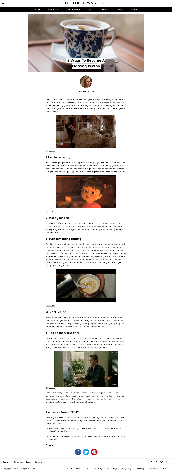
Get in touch (116, 436)
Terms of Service (81, 469)
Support (69, 469)
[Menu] (3, 3)
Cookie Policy (96, 469)
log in (62, 429)
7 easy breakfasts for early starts (61, 256)
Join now (53, 429)
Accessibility (139, 469)
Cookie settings (111, 469)
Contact (6, 462)
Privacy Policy (125, 469)
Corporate (18, 462)
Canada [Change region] (164, 469)
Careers (38, 462)
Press (28, 462)
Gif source (50, 151)
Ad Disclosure (153, 469)
